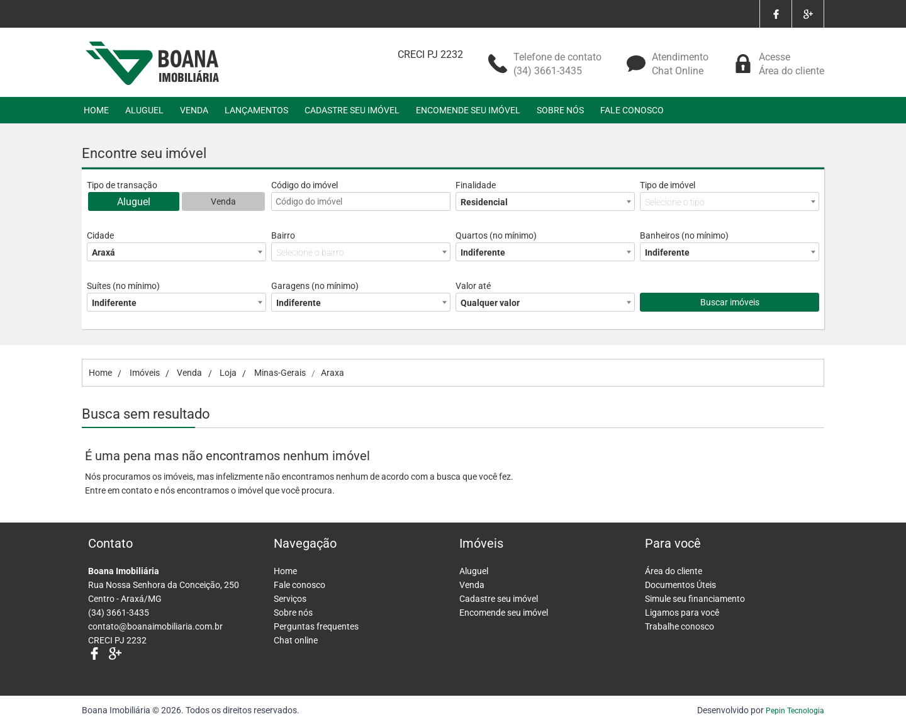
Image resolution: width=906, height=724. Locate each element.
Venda (223, 201)
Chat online (296, 640)
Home (285, 571)
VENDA (194, 110)
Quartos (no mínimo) (496, 235)
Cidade (100, 235)
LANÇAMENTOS (256, 110)
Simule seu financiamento (695, 599)
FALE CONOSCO (632, 110)
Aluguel (133, 202)
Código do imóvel (304, 185)
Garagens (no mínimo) (315, 286)
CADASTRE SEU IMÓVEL (352, 110)
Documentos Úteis (680, 585)
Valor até (473, 286)
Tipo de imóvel (667, 185)
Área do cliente (673, 571)
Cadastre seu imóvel (498, 599)
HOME (96, 110)
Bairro (283, 235)
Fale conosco (299, 585)
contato (136, 490)
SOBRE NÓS (560, 110)
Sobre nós (293, 613)
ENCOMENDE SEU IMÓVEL (468, 110)
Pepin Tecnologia (795, 710)
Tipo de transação (122, 185)
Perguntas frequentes (316, 626)
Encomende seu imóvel (503, 613)
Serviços (290, 599)
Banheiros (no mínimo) (684, 235)
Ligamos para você (682, 613)
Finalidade (476, 185)
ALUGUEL (144, 110)
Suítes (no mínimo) (123, 286)
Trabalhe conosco (679, 626)
